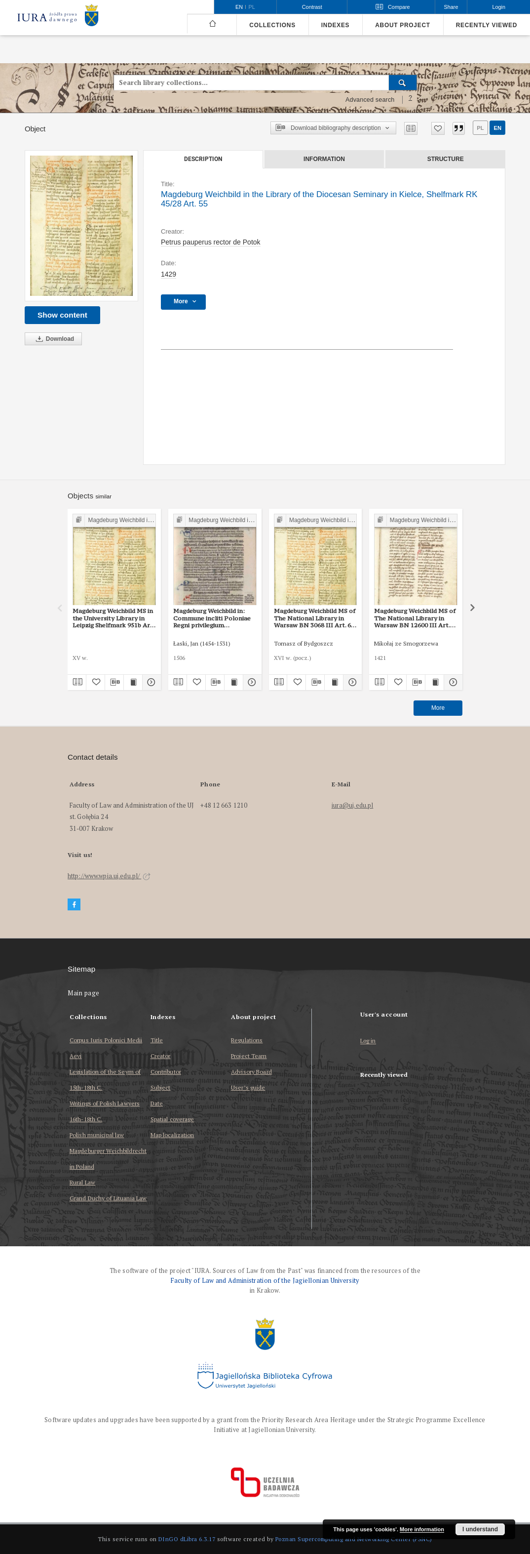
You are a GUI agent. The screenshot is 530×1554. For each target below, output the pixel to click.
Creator (161, 1056)
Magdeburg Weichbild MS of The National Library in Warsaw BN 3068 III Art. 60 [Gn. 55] (314, 618)
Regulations (247, 1040)
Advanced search (370, 99)
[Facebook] (74, 904)
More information (422, 1529)
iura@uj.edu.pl (353, 805)
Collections (272, 25)
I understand (480, 1529)
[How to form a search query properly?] (410, 99)
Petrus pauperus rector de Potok (211, 242)
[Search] (403, 82)
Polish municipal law (97, 1135)
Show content (62, 315)
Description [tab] (203, 159)
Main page (84, 993)
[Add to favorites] (438, 128)
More (438, 707)
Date (157, 1103)
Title (157, 1040)
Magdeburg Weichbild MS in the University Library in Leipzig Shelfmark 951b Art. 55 (113, 618)
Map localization (172, 1135)
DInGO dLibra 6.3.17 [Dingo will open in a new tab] (187, 1539)
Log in (368, 1041)
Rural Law (82, 1182)
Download (53, 339)
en (497, 128)
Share (451, 7)
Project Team (248, 1056)
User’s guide (248, 1087)
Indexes (335, 25)
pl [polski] (252, 7)
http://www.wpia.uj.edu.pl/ (109, 876)
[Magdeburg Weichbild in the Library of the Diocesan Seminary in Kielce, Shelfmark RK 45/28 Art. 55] (81, 226)
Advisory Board (251, 1071)
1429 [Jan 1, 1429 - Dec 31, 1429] (168, 274)
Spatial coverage (172, 1119)
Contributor (166, 1071)
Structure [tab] (445, 159)
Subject (161, 1087)
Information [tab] (324, 159)
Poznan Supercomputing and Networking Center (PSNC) (353, 1539)
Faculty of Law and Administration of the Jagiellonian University (265, 1280)
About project (402, 25)
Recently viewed (486, 25)
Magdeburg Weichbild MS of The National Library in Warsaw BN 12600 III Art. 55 (414, 618)
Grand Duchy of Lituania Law (108, 1198)
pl (480, 128)
